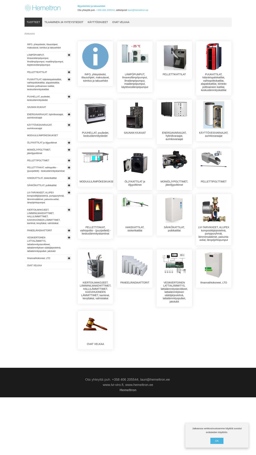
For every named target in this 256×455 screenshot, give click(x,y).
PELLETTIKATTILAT (174, 74)
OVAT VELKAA (95, 382)
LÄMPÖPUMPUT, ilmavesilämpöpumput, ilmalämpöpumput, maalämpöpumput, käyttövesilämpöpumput (135, 80)
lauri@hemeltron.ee (138, 10)
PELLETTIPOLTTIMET (214, 197)
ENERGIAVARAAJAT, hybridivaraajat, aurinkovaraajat (174, 139)
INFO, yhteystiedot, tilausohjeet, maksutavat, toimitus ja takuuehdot (95, 77)
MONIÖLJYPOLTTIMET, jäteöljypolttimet (174, 199)
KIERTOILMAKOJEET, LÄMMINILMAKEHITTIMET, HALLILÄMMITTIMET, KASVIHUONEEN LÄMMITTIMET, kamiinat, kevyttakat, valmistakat (95, 329)
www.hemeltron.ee (139, 442)
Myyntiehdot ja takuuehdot (91, 6)
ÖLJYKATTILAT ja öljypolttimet (135, 199)
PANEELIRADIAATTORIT (134, 321)
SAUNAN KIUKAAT (135, 136)
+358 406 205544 (105, 10)
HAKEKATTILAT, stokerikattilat (134, 261)
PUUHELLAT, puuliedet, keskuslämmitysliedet (95, 138)
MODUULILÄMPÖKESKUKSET (98, 197)
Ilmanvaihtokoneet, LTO (213, 321)
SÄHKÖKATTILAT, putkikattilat (174, 261)
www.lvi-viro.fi (113, 442)
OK (217, 440)
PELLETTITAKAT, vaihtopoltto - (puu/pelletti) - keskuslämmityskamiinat (95, 262)
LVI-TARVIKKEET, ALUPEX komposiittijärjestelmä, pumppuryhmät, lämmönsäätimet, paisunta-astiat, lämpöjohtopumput (213, 265)
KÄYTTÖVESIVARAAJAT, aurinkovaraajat (213, 138)
